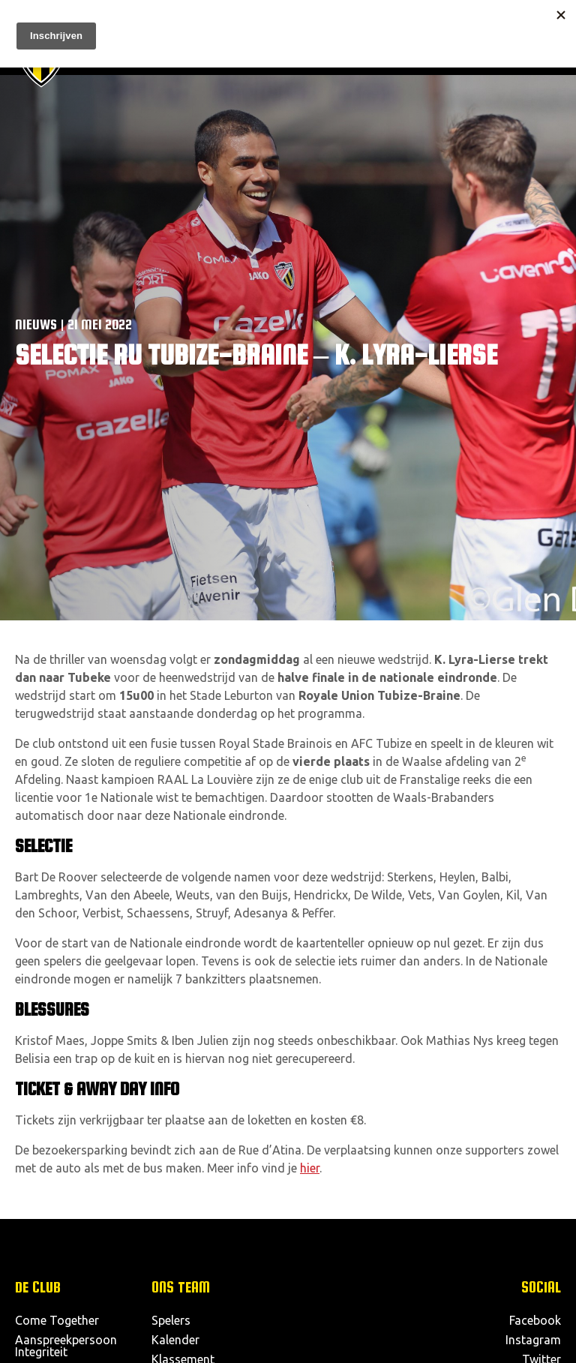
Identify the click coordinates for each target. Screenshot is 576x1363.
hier (310, 1168)
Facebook (535, 1320)
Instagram (533, 1339)
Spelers (171, 1320)
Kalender (176, 1339)
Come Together (57, 1320)
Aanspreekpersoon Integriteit (66, 1345)
